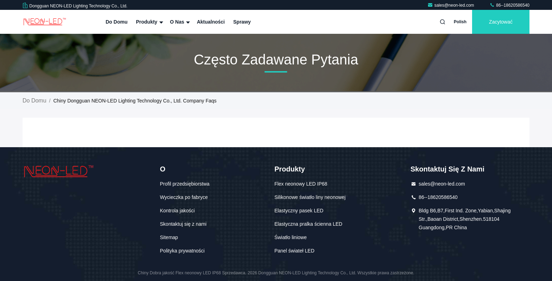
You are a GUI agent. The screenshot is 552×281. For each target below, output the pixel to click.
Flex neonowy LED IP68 (300, 184)
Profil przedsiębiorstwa (184, 184)
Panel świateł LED (294, 251)
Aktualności (211, 22)
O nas (179, 22)
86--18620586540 (509, 5)
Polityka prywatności (182, 251)
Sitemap (169, 237)
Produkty (149, 22)
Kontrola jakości (177, 210)
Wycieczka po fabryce (184, 197)
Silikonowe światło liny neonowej (309, 197)
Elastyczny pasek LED (298, 210)
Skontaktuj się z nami (183, 224)
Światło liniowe (290, 237)
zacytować (501, 22)
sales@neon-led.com (451, 5)
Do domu (116, 22)
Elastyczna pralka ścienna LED (308, 224)
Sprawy (242, 22)
